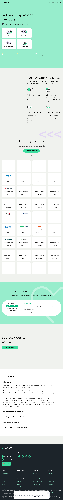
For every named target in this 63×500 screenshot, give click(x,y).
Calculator (19, 476)
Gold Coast (51, 481)
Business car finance (38, 487)
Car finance (35, 473)
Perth (49, 478)
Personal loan (36, 476)
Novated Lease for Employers (21, 485)
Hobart (50, 487)
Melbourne (51, 476)
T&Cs (3, 499)
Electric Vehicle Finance (39, 478)
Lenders (3, 484)
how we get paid (42, 55)
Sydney (50, 473)
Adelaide (50, 484)
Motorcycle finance (37, 481)
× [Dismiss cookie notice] (47, 493)
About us (4, 478)
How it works (10, 347)
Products (4, 476)
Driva (6, 2)
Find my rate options (31, 150)
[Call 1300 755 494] (49, 2)
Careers (3, 481)
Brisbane (50, 492)
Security (4, 487)
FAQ (18, 473)
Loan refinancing (37, 484)
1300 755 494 (55, 2)
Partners (19, 481)
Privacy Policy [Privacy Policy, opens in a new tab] (37, 496)
